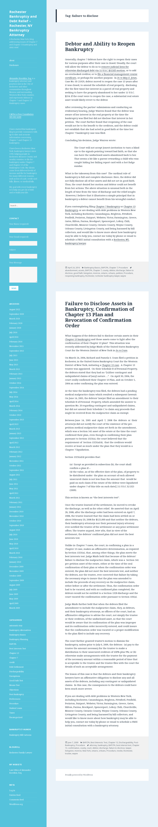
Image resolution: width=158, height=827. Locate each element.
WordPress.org (16, 804)
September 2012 (16, 438)
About (11, 60)
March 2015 (14, 369)
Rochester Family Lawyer (20, 752)
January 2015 (15, 378)
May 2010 (13, 543)
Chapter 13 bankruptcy (77, 339)
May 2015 (13, 364)
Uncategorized (15, 717)
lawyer (128, 748)
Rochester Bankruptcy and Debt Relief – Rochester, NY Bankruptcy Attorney (23, 23)
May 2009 (13, 598)
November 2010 (16, 516)
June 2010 (13, 539)
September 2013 (16, 419)
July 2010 (13, 534)
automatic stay (15, 625)
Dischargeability (16, 671)
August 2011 (14, 474)
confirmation (73, 748)
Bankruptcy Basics (17, 634)
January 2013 (15, 433)
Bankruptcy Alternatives (20, 630)
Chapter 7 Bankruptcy (108, 206)
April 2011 (13, 493)
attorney (93, 745)
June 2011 (13, 484)
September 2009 (16, 580)
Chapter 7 (13, 657)
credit (12, 662)
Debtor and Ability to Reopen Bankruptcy (100, 46)
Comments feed (16, 799)
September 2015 (16, 351)
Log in (12, 790)
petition (119, 273)
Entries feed (14, 795)
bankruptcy (103, 745)
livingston (88, 273)
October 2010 (15, 520)
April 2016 (13, 337)
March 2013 (14, 429)
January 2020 (15, 328)
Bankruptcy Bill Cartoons (20, 735)
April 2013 (13, 424)
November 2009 (16, 571)
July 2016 (13, 332)
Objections (14, 689)
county (105, 270)
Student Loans (15, 708)
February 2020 (15, 323)
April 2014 (13, 401)
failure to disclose (117, 748)
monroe (96, 273)
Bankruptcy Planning (18, 639)
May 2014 (13, 396)
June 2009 (13, 594)
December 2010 (16, 511)
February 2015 (15, 374)
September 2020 (16, 314)
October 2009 (15, 575)
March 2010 (14, 553)
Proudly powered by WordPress (79, 775)
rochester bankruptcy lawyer (107, 276)
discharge (120, 270)
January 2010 (15, 562)
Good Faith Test (16, 680)
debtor (112, 270)
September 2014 (16, 387)
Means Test (14, 685)
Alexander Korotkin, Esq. (20, 78)
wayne (123, 276)
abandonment (71, 270)
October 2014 (15, 383)
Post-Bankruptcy (16, 694)
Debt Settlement (16, 667)
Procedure (14, 703)
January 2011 (15, 507)
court (89, 748)
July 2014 (13, 392)
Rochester (89, 276)
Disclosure (14, 65)
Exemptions (14, 676)
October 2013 (15, 415)
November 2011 (16, 461)
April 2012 (13, 442)
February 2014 (15, 410)
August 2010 (14, 530)
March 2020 (14, 318)
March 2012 (14, 447)
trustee (68, 753)
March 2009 (14, 608)
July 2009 (13, 589)
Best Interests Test (17, 648)
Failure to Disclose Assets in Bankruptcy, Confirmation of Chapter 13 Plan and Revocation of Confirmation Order (99, 314)
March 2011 (14, 497)
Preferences (14, 699)
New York (87, 750)
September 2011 (16, 470)
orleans (111, 273)
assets (81, 270)
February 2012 (15, 452)
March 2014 (14, 406)
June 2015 (13, 360)
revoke (120, 750)
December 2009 (16, 566)
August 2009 (14, 585)
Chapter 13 (14, 653)
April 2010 (13, 548)
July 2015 (13, 355)
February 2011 (15, 502)
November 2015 (16, 346)
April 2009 (13, 603)
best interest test (123, 745)
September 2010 (16, 525)
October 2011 (15, 465)
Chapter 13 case (110, 365)
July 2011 (13, 479)
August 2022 (14, 309)
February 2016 (15, 341)
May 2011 (13, 488)
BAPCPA (12, 644)
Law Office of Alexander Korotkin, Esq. (20, 771)
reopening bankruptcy (75, 276)
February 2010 (15, 557)
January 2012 (15, 456)
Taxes (12, 712)
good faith (78, 273)
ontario (104, 273)
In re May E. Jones (127, 77)
